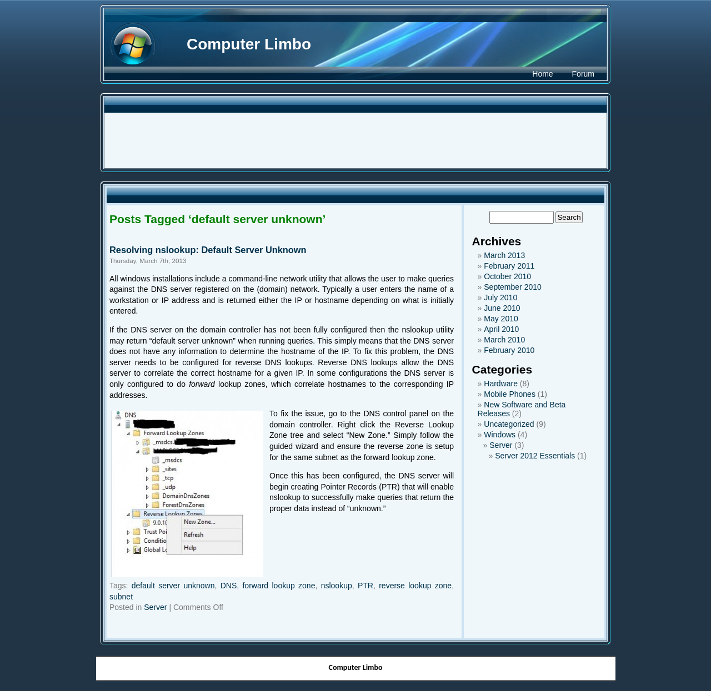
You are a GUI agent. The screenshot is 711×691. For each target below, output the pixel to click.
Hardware (501, 383)
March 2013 (504, 255)
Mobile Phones (509, 394)
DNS (229, 585)
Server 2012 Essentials (535, 455)
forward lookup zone (278, 585)
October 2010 (507, 276)
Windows (499, 434)
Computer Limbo (249, 44)
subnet (121, 596)
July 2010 (500, 297)
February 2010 (509, 350)
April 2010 (501, 329)
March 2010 (504, 339)
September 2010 (513, 287)
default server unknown (173, 585)
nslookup (336, 585)
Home (542, 73)
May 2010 (501, 318)
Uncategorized (509, 424)
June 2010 (502, 308)
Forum (583, 73)
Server (155, 607)
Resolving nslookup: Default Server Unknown (208, 250)
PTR (365, 585)
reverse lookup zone (415, 585)
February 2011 (509, 265)
